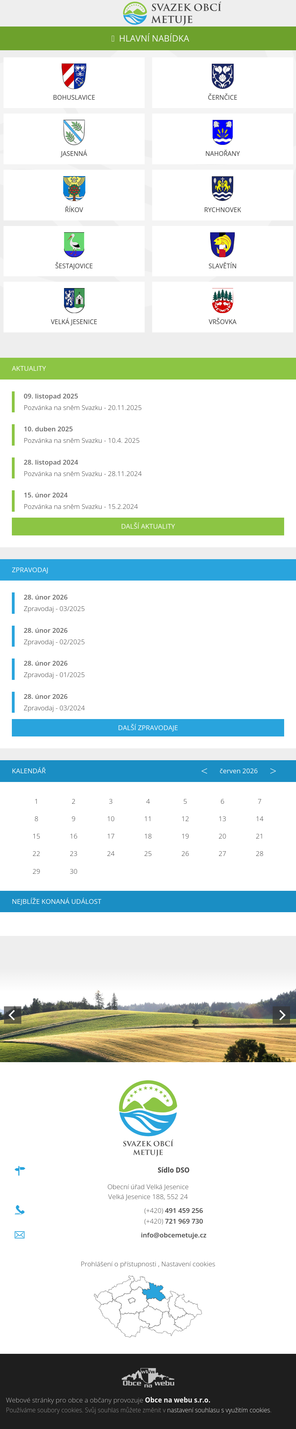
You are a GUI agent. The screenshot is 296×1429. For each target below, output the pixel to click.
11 (148, 818)
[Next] (281, 1015)
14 (259, 818)
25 (148, 853)
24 (111, 853)
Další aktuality (148, 526)
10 (111, 818)
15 (36, 836)
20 (222, 836)
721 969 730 (173, 1221)
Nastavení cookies (188, 1263)
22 (36, 853)
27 (222, 853)
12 (185, 818)
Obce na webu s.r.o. (178, 1399)
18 (148, 836)
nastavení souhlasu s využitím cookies (218, 1410)
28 (259, 853)
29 (36, 871)
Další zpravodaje (148, 727)
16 (73, 836)
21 (259, 836)
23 (73, 853)
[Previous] (12, 1015)
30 (73, 871)
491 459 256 (173, 1210)
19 (185, 836)
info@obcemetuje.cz (173, 1234)
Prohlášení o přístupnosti (118, 1263)
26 (185, 853)
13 (222, 818)
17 (111, 836)
